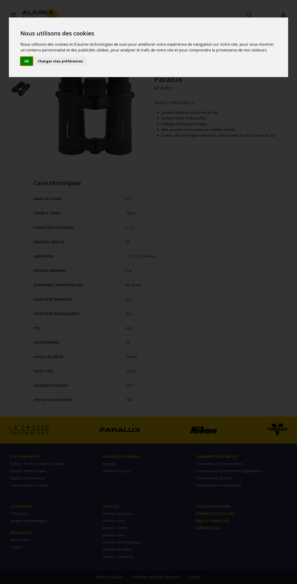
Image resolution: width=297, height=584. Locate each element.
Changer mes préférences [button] (60, 61)
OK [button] (26, 61)
